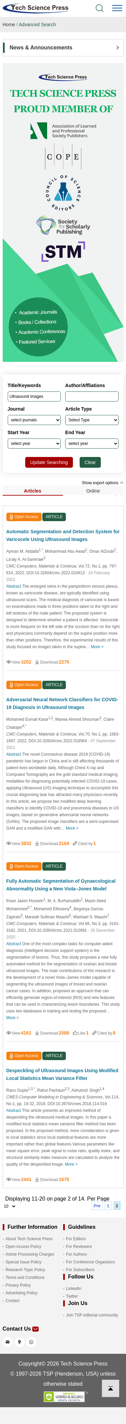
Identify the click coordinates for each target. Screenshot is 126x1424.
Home (9, 24)
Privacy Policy (18, 1285)
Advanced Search (37, 24)
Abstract (13, 586)
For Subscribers (80, 1269)
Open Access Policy (23, 1246)
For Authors (76, 1254)
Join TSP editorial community (92, 1315)
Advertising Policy (22, 1293)
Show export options (102, 482)
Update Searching (49, 462)
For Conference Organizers (90, 1262)
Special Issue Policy (24, 1262)
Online (93, 491)
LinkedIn (73, 1288)
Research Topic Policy (25, 1269)
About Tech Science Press (29, 1239)
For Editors (76, 1239)
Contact (12, 1300)
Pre (97, 1205)
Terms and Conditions (25, 1277)
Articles (32, 491)
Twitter (72, 1296)
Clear (90, 462)
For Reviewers (79, 1246)
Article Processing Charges (30, 1254)
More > (97, 646)
